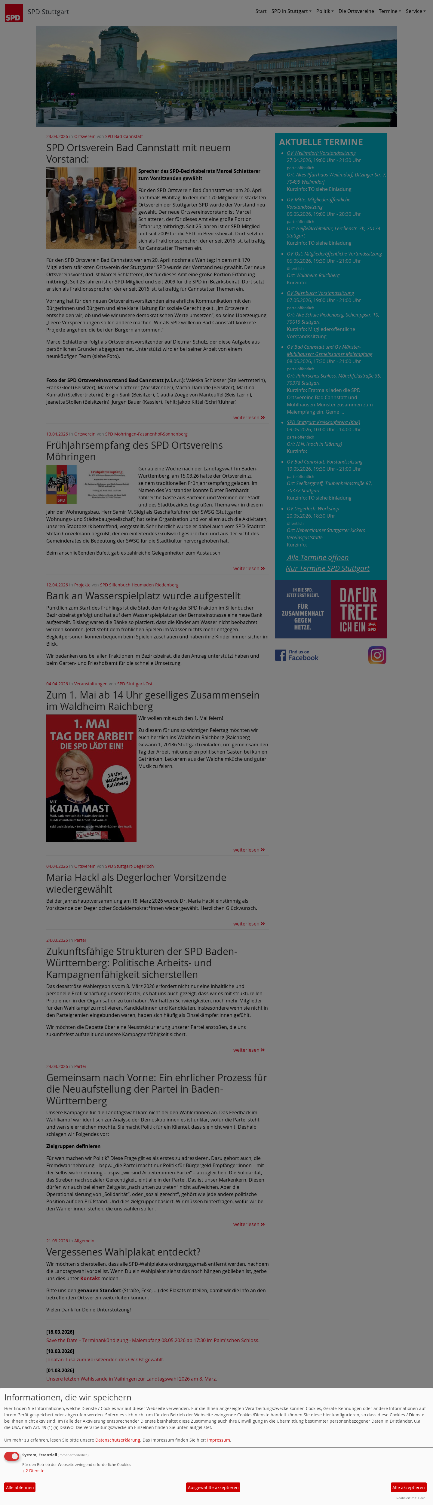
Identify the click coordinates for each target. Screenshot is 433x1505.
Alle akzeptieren (408, 1487)
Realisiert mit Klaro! (411, 1498)
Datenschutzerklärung (117, 1440)
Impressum (218, 1440)
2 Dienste (33, 1470)
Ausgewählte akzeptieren (213, 1487)
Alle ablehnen (20, 1487)
